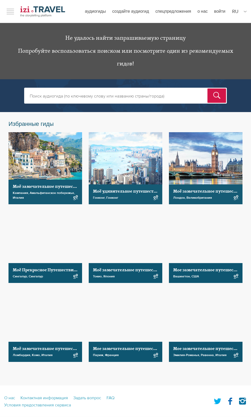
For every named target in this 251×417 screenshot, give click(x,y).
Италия (18, 198)
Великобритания (199, 198)
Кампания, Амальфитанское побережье (43, 193)
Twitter (217, 400)
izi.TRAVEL (42, 11)
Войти (219, 11)
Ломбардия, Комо (26, 355)
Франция (112, 355)
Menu (10, 11)
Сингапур (20, 276)
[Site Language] (238, 11)
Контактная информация (44, 398)
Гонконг (99, 198)
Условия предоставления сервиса (37, 405)
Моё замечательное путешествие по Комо (57, 349)
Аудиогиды (95, 11)
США (195, 276)
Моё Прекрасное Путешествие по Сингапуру (59, 270)
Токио (97, 276)
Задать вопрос (87, 398)
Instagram (242, 400)
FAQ (110, 398)
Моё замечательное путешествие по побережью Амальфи (74, 186)
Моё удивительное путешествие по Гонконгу (140, 191)
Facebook (230, 400)
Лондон (179, 198)
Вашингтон (181, 276)
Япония (109, 276)
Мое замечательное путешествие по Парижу (140, 349)
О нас (202, 11)
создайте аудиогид (130, 11)
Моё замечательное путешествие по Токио (138, 270)
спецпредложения (173, 11)
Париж (98, 355)
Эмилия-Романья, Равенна (193, 355)
